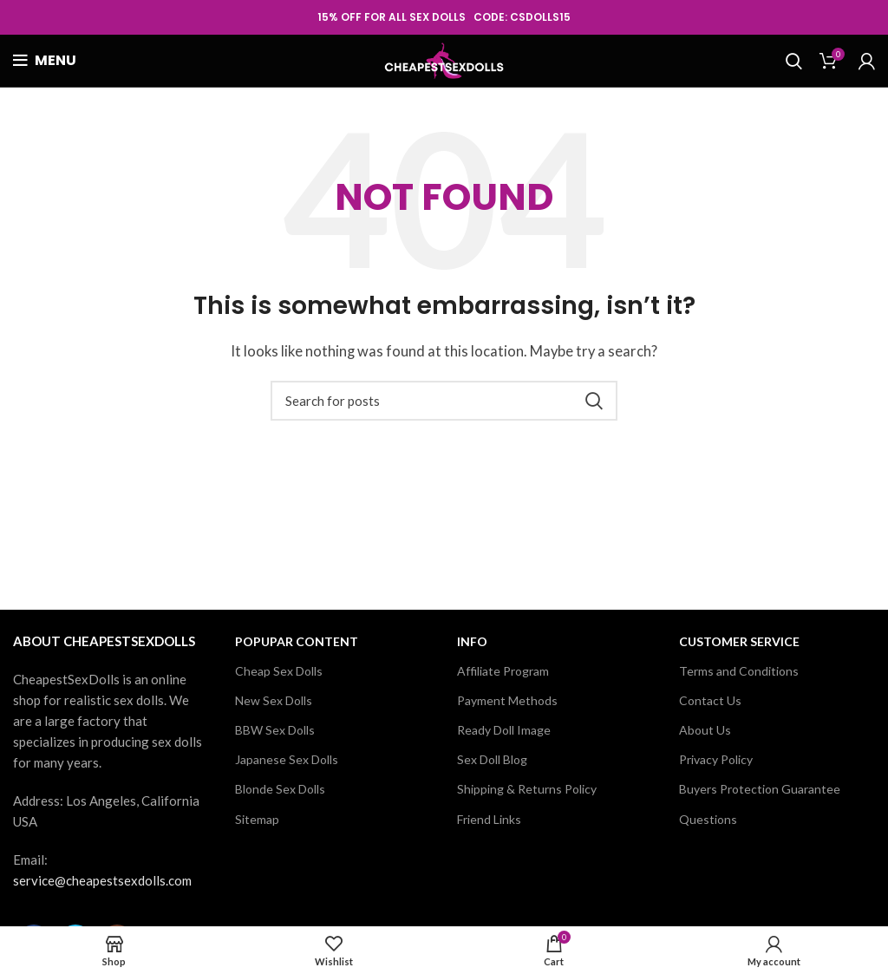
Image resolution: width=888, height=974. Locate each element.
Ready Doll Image (504, 729)
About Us (705, 729)
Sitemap (257, 819)
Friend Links (489, 819)
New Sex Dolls (273, 700)
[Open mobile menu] (44, 60)
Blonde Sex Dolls (280, 788)
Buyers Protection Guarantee (759, 788)
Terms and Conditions (739, 670)
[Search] (794, 60)
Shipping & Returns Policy (527, 788)
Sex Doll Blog (492, 759)
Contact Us (710, 700)
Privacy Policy (716, 759)
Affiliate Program (503, 670)
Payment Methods (507, 700)
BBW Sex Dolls (275, 729)
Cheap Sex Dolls (279, 670)
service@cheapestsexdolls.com (102, 880)
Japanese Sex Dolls (286, 759)
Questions (708, 819)
